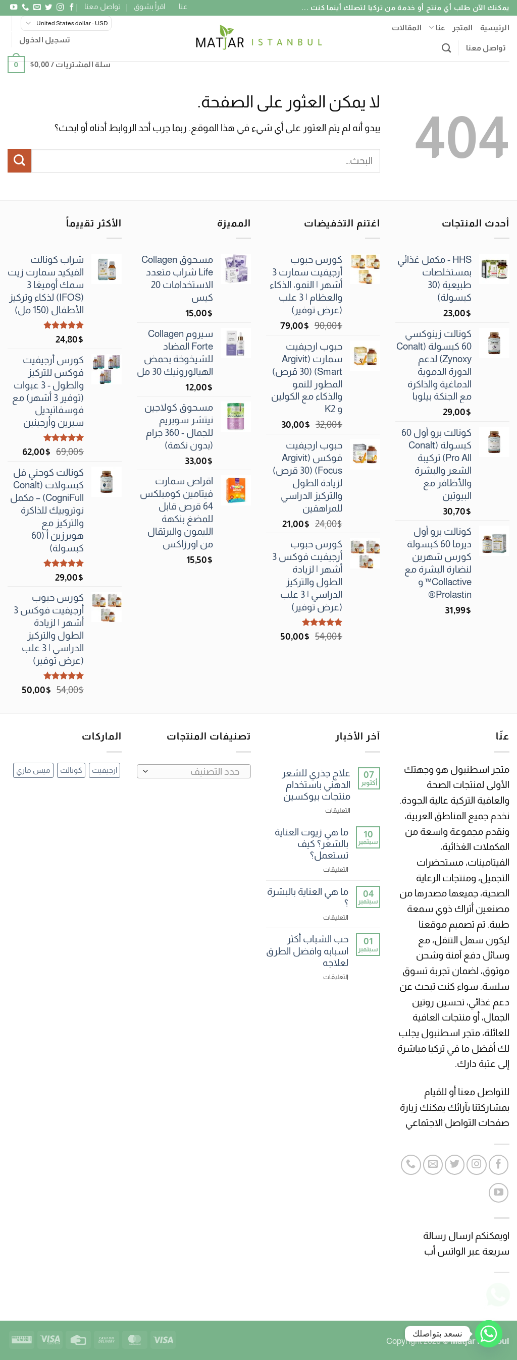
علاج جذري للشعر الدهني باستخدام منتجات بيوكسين (316, 785)
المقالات (407, 27)
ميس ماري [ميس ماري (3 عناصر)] (33, 770)
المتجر (462, 27)
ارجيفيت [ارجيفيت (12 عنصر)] (104, 770)
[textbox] (196, 772)
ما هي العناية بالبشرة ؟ (307, 897)
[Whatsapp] (488, 1333)
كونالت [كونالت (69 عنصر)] (71, 770)
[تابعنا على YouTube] (13, 8)
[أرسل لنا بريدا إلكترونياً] (36, 8)
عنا (183, 6)
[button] (45, 40)
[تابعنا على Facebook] (71, 8)
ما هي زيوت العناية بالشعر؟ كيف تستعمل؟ (311, 844)
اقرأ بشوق (149, 6)
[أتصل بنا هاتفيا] (24, 8)
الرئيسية (494, 27)
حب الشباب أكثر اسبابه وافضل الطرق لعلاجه (307, 951)
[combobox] (194, 771)
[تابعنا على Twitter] (47, 8)
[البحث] (446, 48)
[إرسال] (19, 161)
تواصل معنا (102, 6)
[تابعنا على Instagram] (59, 8)
